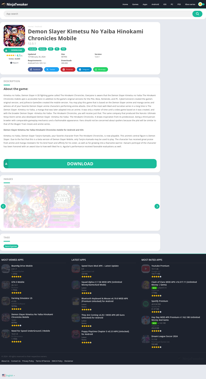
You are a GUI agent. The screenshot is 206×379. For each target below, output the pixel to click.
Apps (145, 4)
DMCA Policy (57, 361)
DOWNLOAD (48, 163)
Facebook (35, 69)
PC (172, 4)
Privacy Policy (28, 361)
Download (13, 50)
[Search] (103, 14)
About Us (5, 361)
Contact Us (15, 361)
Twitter (50, 69)
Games (135, 4)
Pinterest (67, 69)
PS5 (179, 4)
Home (125, 4)
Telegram (84, 69)
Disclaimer (68, 361)
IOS (164, 4)
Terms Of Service (43, 361)
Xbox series (190, 4)
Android (155, 4)
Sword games (11, 246)
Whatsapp (100, 69)
